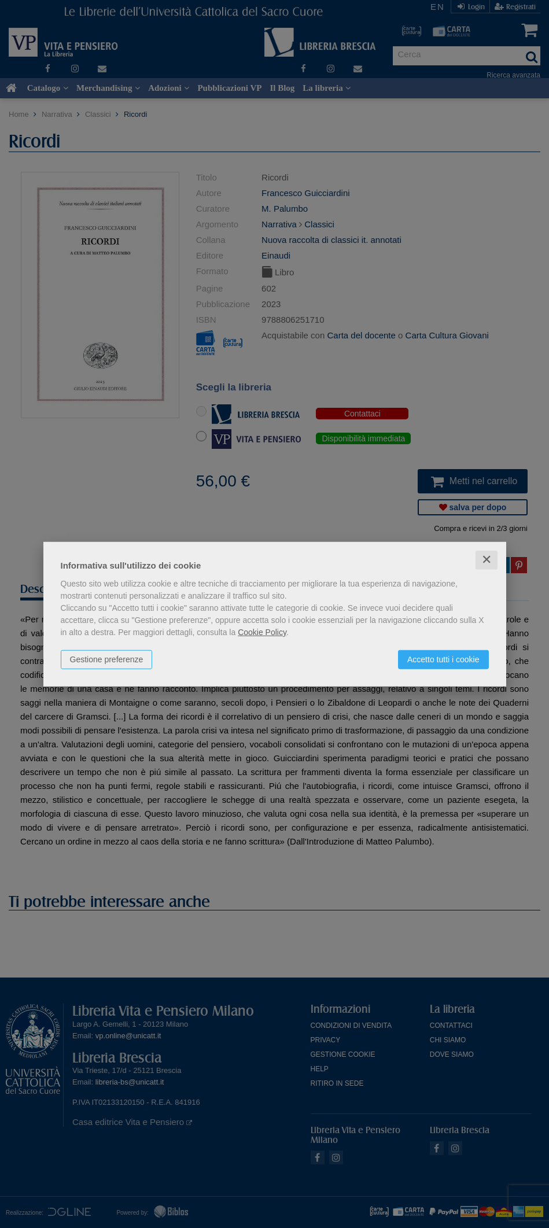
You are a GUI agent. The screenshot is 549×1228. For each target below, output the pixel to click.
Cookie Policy (262, 632)
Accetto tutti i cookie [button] (443, 659)
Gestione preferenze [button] (106, 659)
